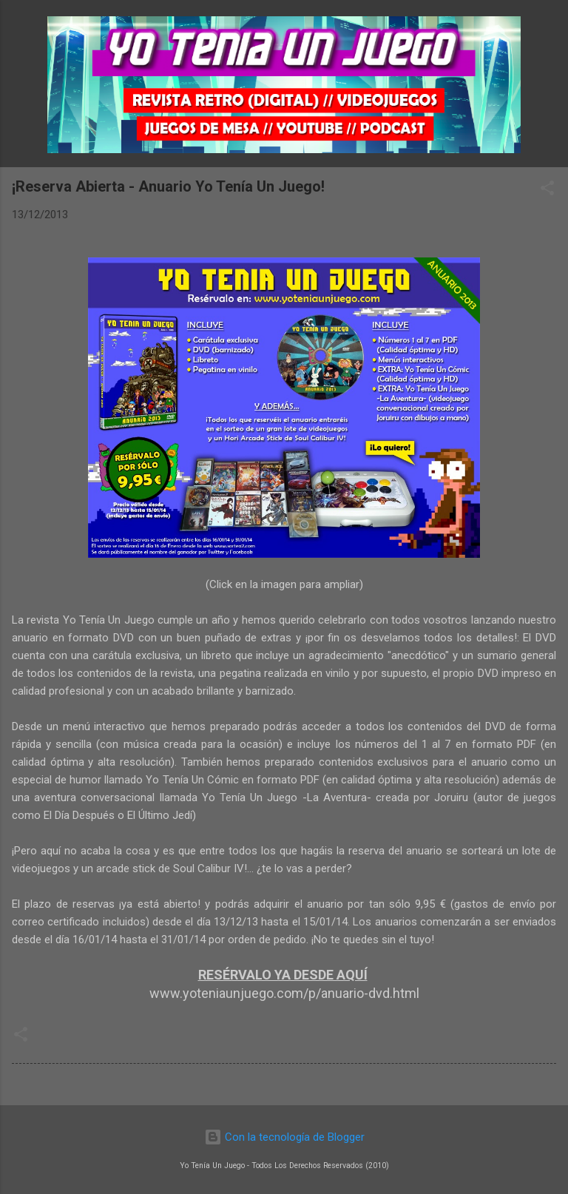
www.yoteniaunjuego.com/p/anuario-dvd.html (284, 993)
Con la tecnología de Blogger (284, 1137)
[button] (547, 190)
